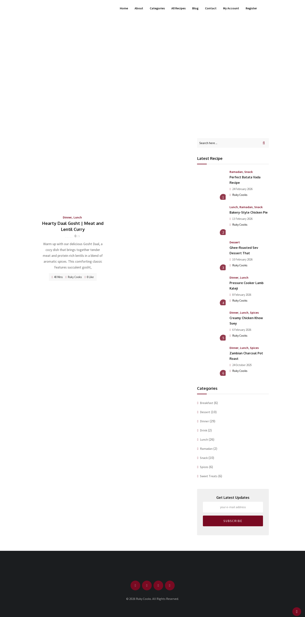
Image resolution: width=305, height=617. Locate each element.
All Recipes (178, 8)
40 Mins (57, 277)
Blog (195, 8)
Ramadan (236, 172)
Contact (210, 8)
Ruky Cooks (75, 277)
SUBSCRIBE (232, 521)
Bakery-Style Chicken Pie (249, 212)
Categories (157, 8)
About (139, 8)
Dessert (235, 242)
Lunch (78, 217)
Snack (248, 172)
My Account (231, 8)
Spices (254, 312)
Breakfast (206, 403)
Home (124, 8)
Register (251, 8)
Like (89, 277)
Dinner (67, 217)
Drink (203, 430)
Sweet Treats (208, 476)
